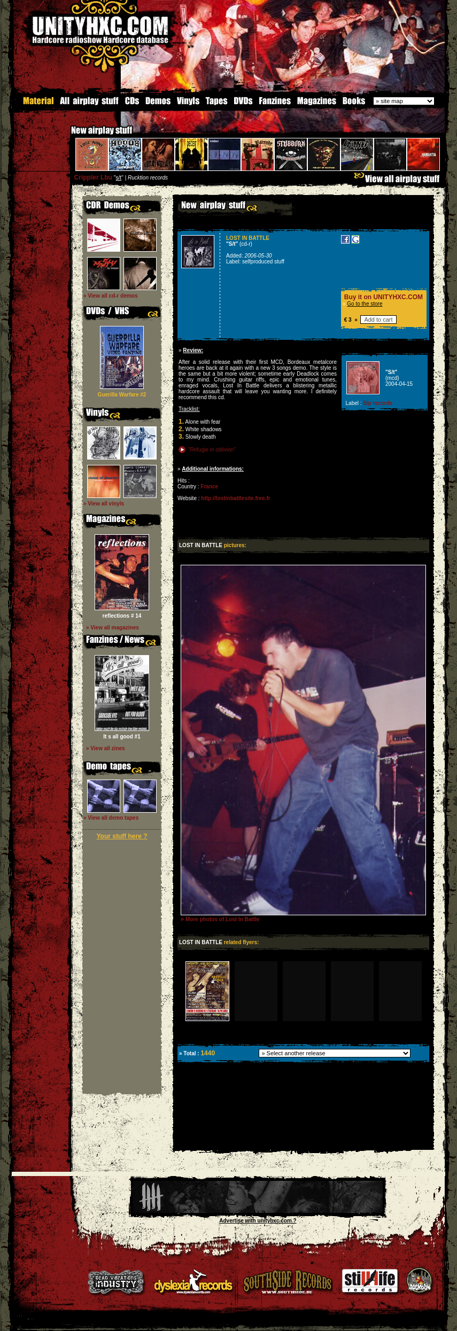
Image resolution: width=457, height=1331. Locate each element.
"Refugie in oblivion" (212, 450)
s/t (119, 178)
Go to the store (364, 304)
